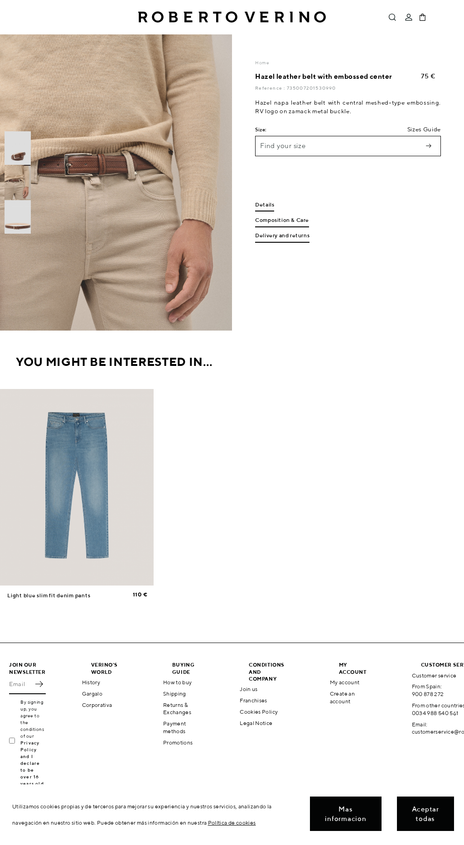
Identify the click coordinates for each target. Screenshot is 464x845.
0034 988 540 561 (435, 713)
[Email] (20, 684)
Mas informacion (345, 813)
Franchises (253, 700)
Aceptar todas (425, 813)
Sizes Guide (424, 129)
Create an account (342, 697)
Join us (249, 689)
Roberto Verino (232, 17)
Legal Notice (256, 723)
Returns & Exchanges (177, 708)
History (91, 682)
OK (39, 684)
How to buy (177, 682)
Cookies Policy (259, 711)
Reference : (270, 88)
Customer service (434, 675)
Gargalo (92, 693)
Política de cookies (232, 822)
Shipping (174, 693)
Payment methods (174, 727)
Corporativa (97, 704)
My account (345, 682)
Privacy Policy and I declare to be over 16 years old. (32, 763)
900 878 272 (428, 694)
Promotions (178, 742)
